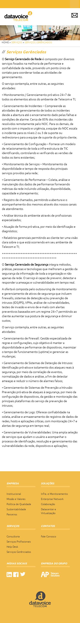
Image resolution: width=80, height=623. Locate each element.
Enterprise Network (52, 499)
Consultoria (13, 536)
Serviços (16, 42)
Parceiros (12, 514)
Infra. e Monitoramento (54, 493)
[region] (40, 32)
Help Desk (12, 546)
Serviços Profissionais (19, 541)
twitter (22, 574)
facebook (16, 574)
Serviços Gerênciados (38, 42)
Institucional (14, 493)
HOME (5, 42)
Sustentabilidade (16, 509)
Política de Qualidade (19, 504)
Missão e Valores (16, 499)
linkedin (9, 574)
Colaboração (48, 504)
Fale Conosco (48, 536)
